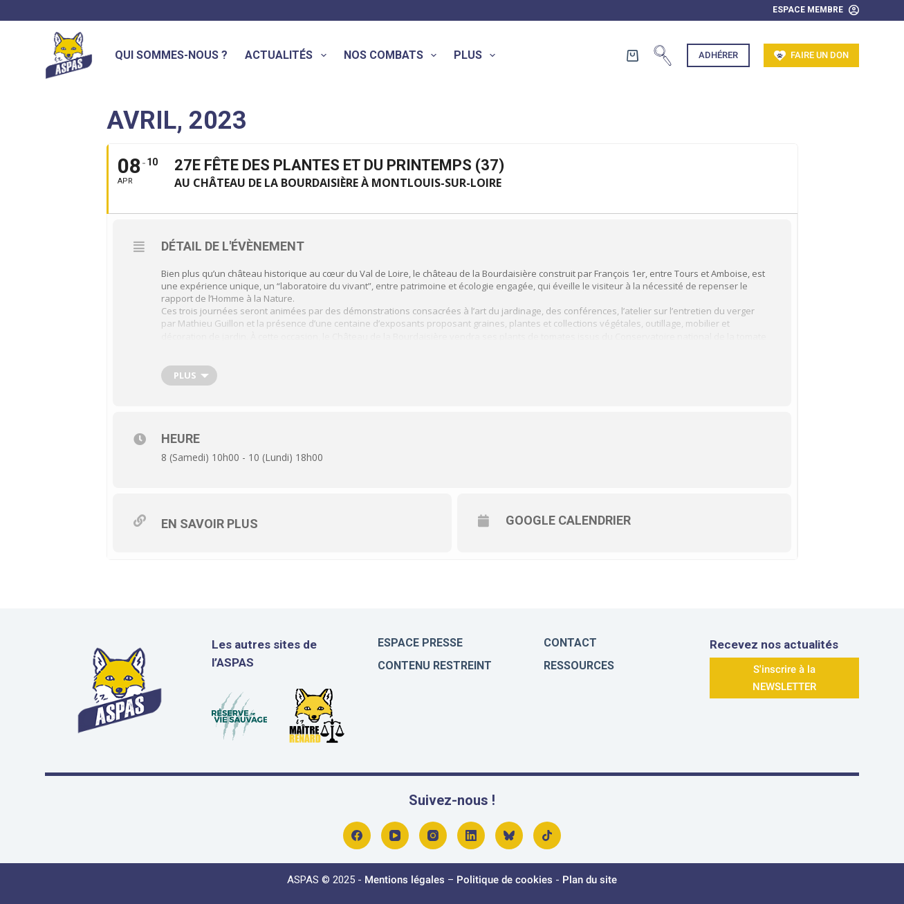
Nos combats (393, 55)
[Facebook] (357, 835)
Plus (477, 55)
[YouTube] (395, 835)
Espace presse (420, 642)
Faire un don (811, 56)
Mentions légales (405, 880)
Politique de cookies (504, 880)
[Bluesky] (509, 835)
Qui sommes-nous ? (171, 55)
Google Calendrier (568, 520)
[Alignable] (547, 835)
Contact (570, 642)
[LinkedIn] (471, 835)
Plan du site (589, 880)
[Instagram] (433, 835)
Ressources (579, 665)
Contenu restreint (435, 665)
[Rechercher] (662, 55)
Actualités (288, 55)
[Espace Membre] (816, 10)
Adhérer (718, 55)
